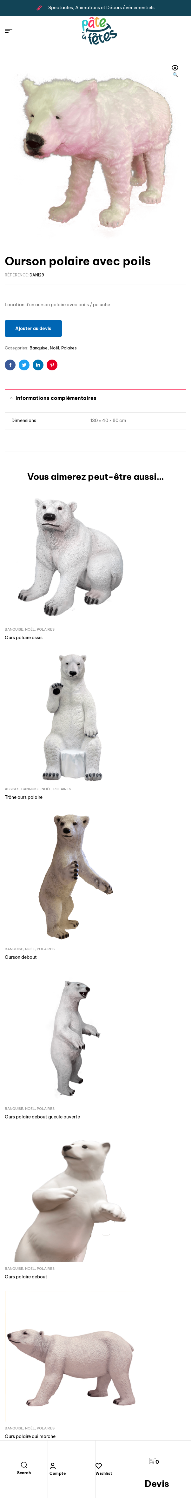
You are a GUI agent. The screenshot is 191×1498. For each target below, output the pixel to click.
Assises (107, 584)
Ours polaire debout (26, 823)
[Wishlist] (99, 1466)
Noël (54, 347)
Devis (157, 1483)
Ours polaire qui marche (125, 823)
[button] (175, 72)
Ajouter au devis (33, 328)
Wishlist (104, 1473)
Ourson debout (21, 708)
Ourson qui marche (25, 938)
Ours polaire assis (24, 593)
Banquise (39, 347)
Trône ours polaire (119, 593)
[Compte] (52, 1466)
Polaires (69, 347)
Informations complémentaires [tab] (56, 398)
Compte (57, 1473)
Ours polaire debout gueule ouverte (137, 708)
